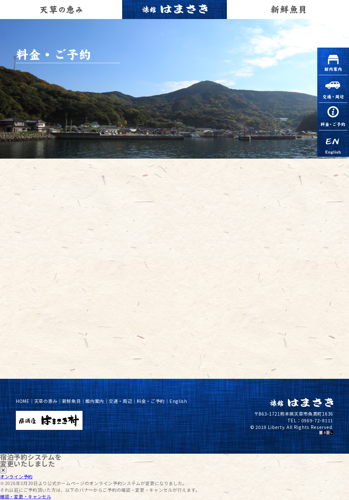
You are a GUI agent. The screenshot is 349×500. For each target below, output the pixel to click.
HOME (23, 401)
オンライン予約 (16, 476)
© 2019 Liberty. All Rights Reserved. (291, 427)
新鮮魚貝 (71, 401)
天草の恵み (46, 401)
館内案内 (94, 401)
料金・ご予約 (151, 401)
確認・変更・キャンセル (25, 496)
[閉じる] (3, 470)
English (178, 401)
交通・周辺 (120, 401)
